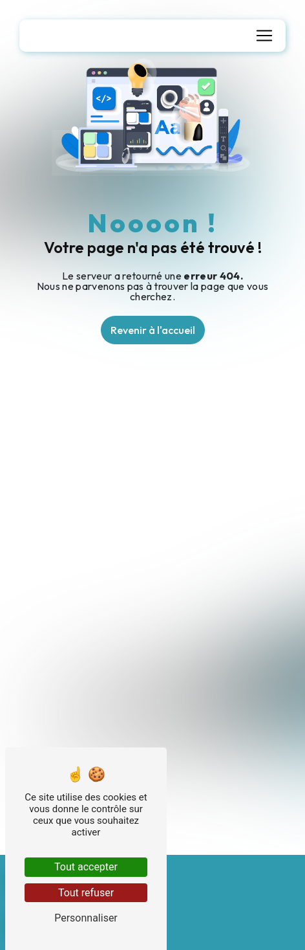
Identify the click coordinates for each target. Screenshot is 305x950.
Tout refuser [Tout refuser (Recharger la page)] (86, 893)
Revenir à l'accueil (152, 330)
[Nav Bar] (264, 36)
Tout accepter (86, 867)
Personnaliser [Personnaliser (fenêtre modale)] (86, 918)
